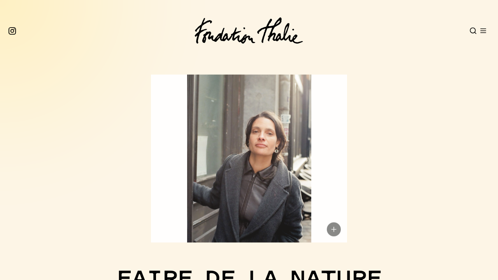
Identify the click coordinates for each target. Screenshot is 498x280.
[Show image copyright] (334, 242)
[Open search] (473, 31)
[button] (246, 171)
